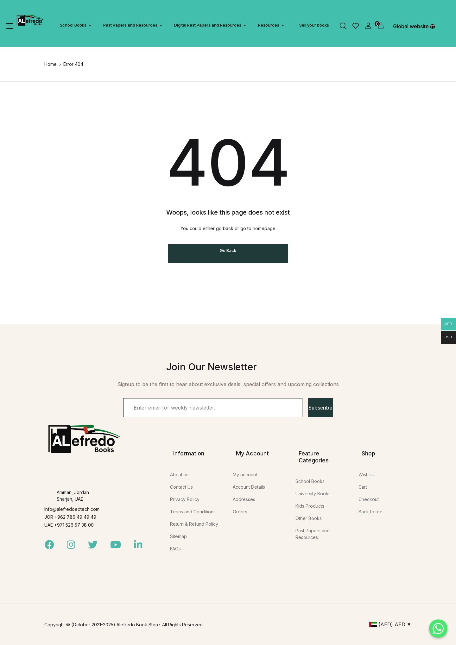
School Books (73, 25)
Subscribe (320, 407)
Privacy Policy (185, 499)
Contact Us (181, 487)
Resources (268, 25)
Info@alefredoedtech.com (71, 509)
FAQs (175, 548)
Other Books (308, 518)
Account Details (249, 487)
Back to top (370, 511)
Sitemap (178, 536)
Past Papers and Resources (130, 25)
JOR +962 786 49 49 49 (70, 517)
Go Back (228, 250)
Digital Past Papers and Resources (207, 25)
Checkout (368, 499)
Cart (362, 487)
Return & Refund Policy (194, 524)
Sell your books (314, 25)
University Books (313, 493)
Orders (240, 511)
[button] (9, 26)
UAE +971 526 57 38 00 (69, 525)
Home (50, 64)
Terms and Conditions (193, 511)
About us (179, 474)
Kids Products (309, 506)
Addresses (244, 499)
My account (245, 474)
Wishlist (366, 474)
